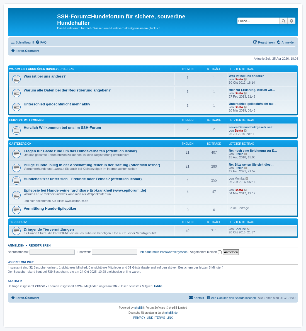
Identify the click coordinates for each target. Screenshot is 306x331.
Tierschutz (18, 222)
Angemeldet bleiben (205, 251)
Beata (239, 79)
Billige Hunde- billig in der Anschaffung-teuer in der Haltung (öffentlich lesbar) (92, 165)
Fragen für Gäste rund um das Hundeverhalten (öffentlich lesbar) (80, 151)
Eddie (158, 286)
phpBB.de (171, 312)
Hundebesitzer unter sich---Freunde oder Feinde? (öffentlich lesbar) (83, 179)
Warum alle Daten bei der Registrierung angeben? (67, 90)
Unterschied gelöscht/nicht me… (252, 103)
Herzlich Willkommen (26, 120)
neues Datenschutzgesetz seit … (252, 127)
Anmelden (16, 245)
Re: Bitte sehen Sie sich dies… (251, 164)
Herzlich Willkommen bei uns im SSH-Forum (62, 127)
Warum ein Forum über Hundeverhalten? (41, 69)
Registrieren (40, 245)
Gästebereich (20, 143)
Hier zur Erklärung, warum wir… (252, 89)
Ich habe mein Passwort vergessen (164, 251)
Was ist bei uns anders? (44, 76)
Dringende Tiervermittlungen (49, 229)
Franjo (239, 154)
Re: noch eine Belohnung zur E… (253, 150)
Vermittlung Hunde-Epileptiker (50, 208)
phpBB (138, 307)
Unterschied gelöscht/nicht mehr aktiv (57, 104)
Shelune (240, 229)
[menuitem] (41, 42)
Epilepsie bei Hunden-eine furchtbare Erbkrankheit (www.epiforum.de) (85, 190)
